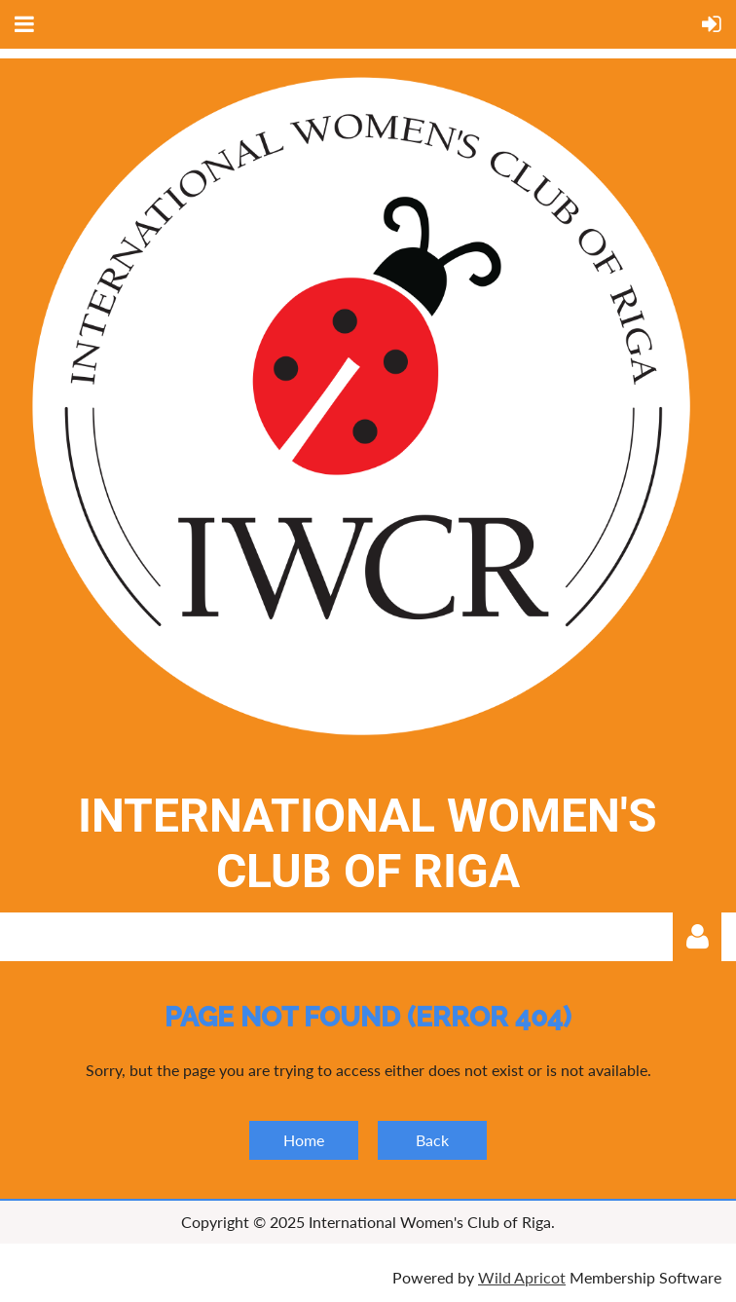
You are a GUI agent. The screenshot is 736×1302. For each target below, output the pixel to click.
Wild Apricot (522, 1277)
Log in (697, 936)
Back (432, 1140)
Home (303, 1140)
